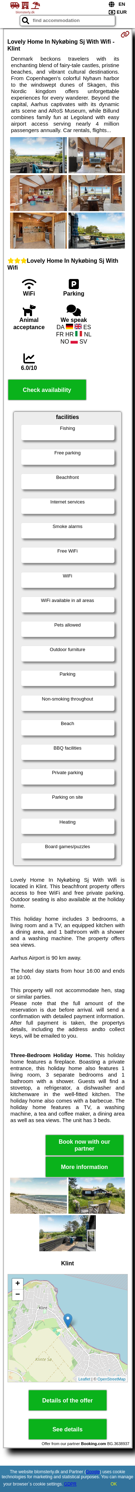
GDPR (70, 1484)
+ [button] (17, 1284)
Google (93, 1471)
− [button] (17, 1295)
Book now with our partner (84, 1145)
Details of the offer (67, 1400)
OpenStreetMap (112, 1379)
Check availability (47, 390)
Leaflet (84, 1379)
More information (84, 1167)
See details (68, 1429)
